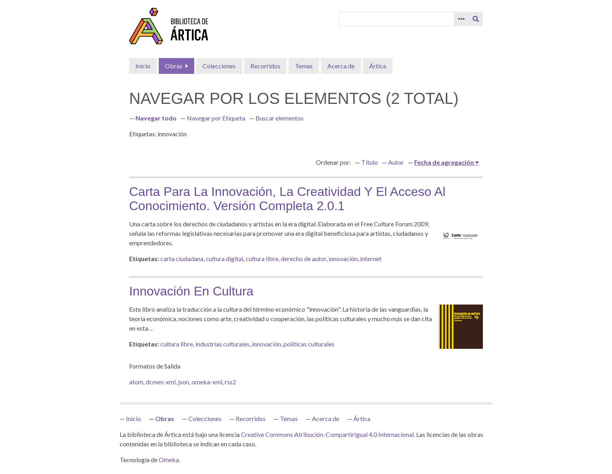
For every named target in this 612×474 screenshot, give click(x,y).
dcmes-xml (161, 382)
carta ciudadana (181, 258)
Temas (304, 66)
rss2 (230, 382)
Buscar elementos (279, 118)
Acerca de (341, 66)
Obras (173, 66)
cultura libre (262, 258)
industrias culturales (222, 344)
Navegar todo (155, 118)
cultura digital (224, 258)
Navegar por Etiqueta (216, 118)
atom (136, 382)
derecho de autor (303, 258)
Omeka (169, 459)
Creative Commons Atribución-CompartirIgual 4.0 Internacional (327, 434)
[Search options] (461, 19)
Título (369, 162)
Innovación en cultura (191, 291)
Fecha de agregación (444, 162)
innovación (343, 258)
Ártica (377, 66)
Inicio (142, 66)
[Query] (396, 19)
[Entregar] (476, 19)
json (183, 382)
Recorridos (265, 66)
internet (370, 258)
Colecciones (219, 66)
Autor (396, 162)
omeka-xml (206, 382)
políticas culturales (308, 344)
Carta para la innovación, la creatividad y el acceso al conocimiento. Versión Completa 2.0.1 (287, 198)
